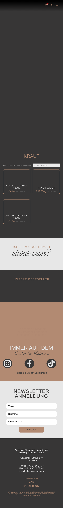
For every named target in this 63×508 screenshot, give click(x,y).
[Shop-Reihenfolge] (46, 165)
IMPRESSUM (31, 478)
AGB (31, 482)
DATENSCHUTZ (31, 486)
